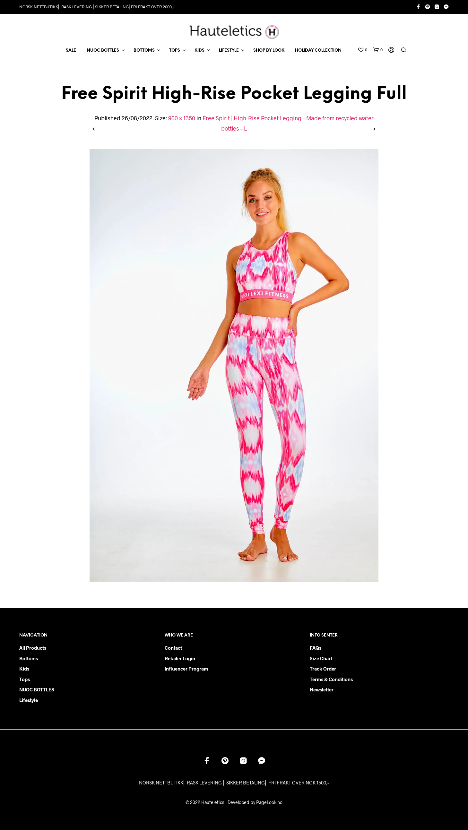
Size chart (321, 658)
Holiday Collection (318, 50)
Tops (24, 679)
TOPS (174, 50)
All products (32, 648)
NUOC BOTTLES (103, 50)
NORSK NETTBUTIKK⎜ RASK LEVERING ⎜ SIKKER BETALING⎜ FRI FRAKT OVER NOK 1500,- (234, 782)
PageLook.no (269, 802)
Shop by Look (268, 50)
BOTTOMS (144, 50)
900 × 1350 (181, 118)
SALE (71, 50)
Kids (24, 669)
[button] (362, 50)
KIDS (199, 50)
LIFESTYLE (229, 50)
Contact (173, 648)
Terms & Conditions (331, 679)
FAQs (315, 648)
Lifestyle (28, 700)
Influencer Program (186, 669)
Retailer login (180, 658)
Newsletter (322, 689)
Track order (323, 669)
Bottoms (28, 658)
